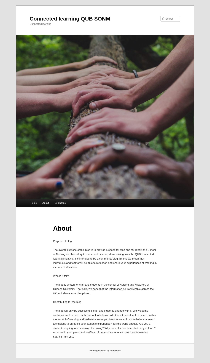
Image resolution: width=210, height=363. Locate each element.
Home (34, 203)
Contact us (60, 203)
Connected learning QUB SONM (70, 19)
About (45, 203)
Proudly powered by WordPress (105, 350)
